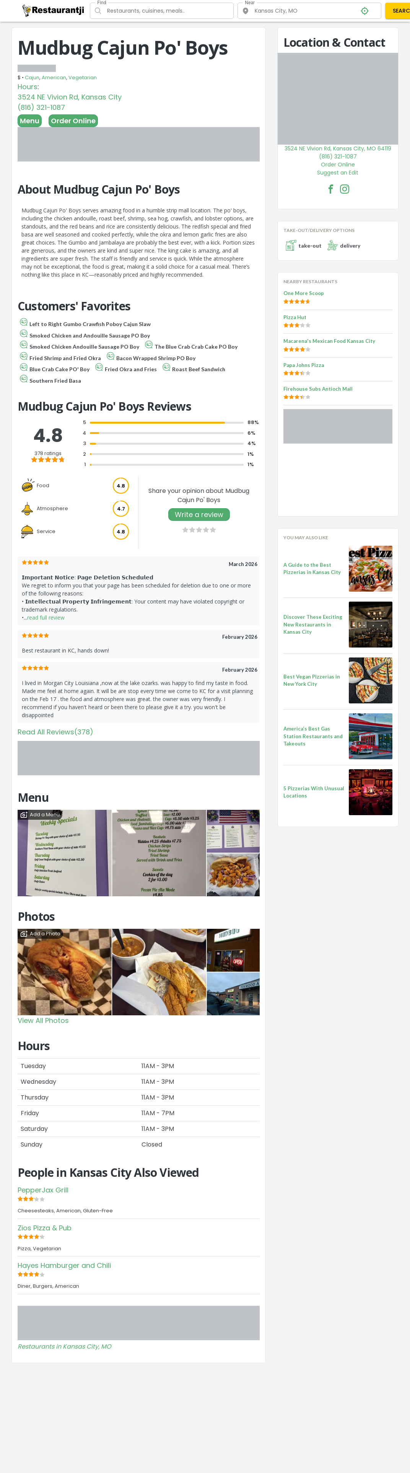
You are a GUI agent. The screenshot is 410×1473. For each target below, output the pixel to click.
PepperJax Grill (43, 1190)
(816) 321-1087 (41, 107)
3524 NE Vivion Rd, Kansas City (70, 97)
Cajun (32, 77)
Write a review (199, 514)
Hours (27, 86)
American (54, 77)
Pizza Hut (294, 317)
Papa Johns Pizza (303, 365)
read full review (46, 617)
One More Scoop (303, 293)
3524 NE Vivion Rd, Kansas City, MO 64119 (338, 148)
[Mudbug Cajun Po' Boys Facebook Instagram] (344, 189)
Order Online (73, 121)
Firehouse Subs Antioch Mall (318, 389)
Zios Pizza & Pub (45, 1228)
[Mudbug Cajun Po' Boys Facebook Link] (330, 189)
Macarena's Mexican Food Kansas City (329, 341)
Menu (29, 121)
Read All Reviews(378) (55, 732)
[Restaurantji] (53, 10)
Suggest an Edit (337, 172)
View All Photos (43, 1020)
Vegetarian (82, 77)
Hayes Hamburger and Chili (64, 1265)
